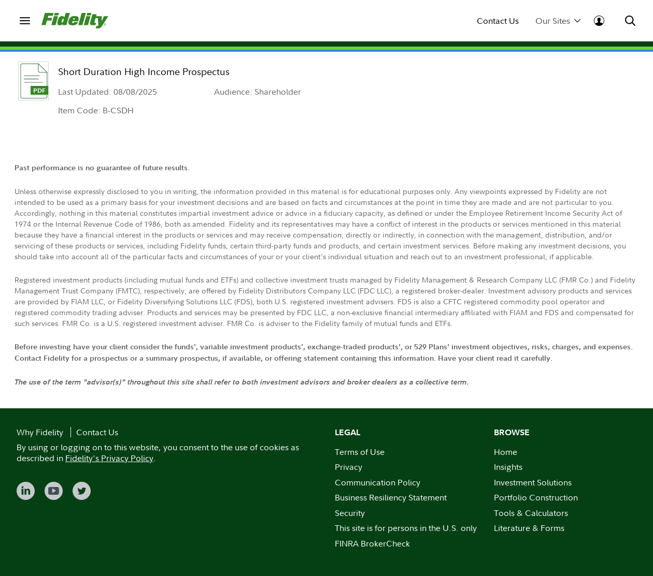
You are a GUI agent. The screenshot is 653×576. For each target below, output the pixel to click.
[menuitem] (24, 20)
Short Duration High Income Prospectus (144, 72)
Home (505, 451)
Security (350, 513)
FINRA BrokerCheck (372, 543)
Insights (508, 466)
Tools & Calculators (531, 513)
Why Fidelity (40, 432)
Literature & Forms (529, 528)
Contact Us (498, 21)
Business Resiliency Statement (391, 497)
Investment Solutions (533, 482)
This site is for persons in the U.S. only (406, 528)
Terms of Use (360, 451)
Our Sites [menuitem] (557, 21)
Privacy (348, 466)
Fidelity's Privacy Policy (109, 458)
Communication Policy (377, 482)
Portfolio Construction (536, 497)
